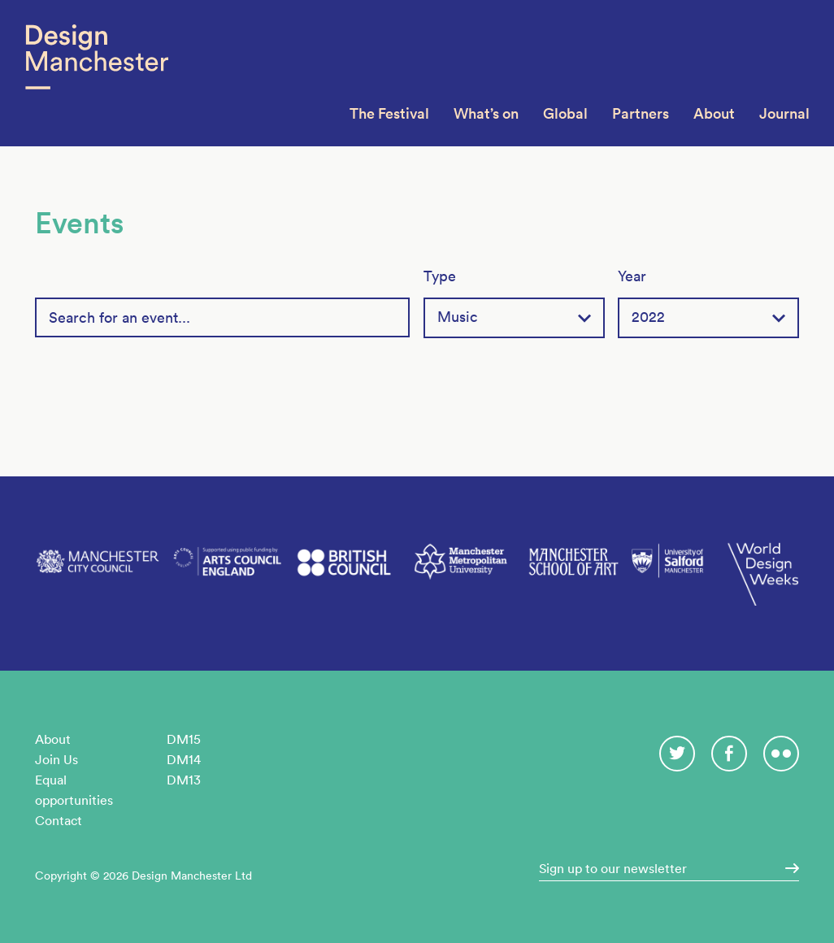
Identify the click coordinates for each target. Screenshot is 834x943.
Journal (784, 113)
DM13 (184, 779)
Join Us (56, 759)
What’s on (486, 113)
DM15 (184, 739)
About (714, 113)
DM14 (184, 759)
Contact (58, 820)
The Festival (389, 113)
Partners (640, 113)
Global (565, 113)
